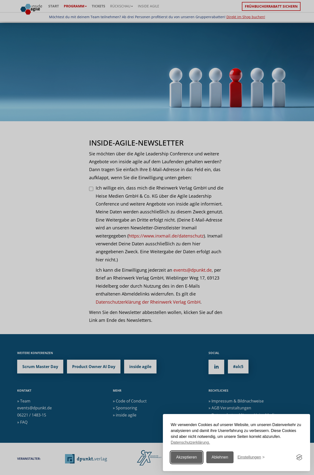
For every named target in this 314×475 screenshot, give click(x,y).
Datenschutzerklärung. (190, 442)
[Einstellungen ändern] (250, 457)
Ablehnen (220, 457)
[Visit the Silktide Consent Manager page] (299, 457)
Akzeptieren (186, 457)
